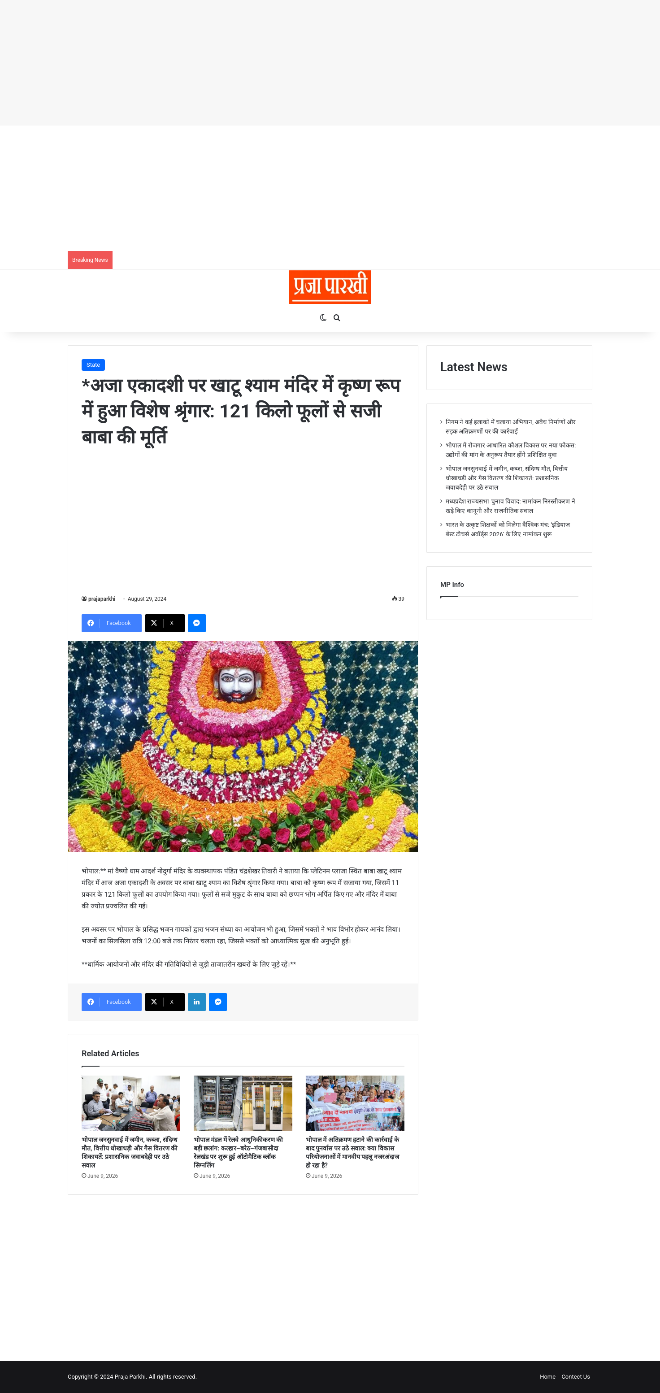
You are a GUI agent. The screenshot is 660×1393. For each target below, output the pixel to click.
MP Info (452, 585)
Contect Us (575, 1376)
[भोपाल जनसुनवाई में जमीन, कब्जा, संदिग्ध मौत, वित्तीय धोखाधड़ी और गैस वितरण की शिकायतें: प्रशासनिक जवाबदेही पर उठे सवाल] (131, 1103)
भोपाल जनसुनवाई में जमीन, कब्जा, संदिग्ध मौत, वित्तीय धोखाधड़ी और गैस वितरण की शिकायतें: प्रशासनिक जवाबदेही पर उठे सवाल (507, 478)
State (93, 364)
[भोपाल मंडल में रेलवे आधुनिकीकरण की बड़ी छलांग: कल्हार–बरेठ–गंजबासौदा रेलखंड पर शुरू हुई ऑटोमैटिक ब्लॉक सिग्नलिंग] (243, 1103)
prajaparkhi (101, 599)
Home (548, 1376)
